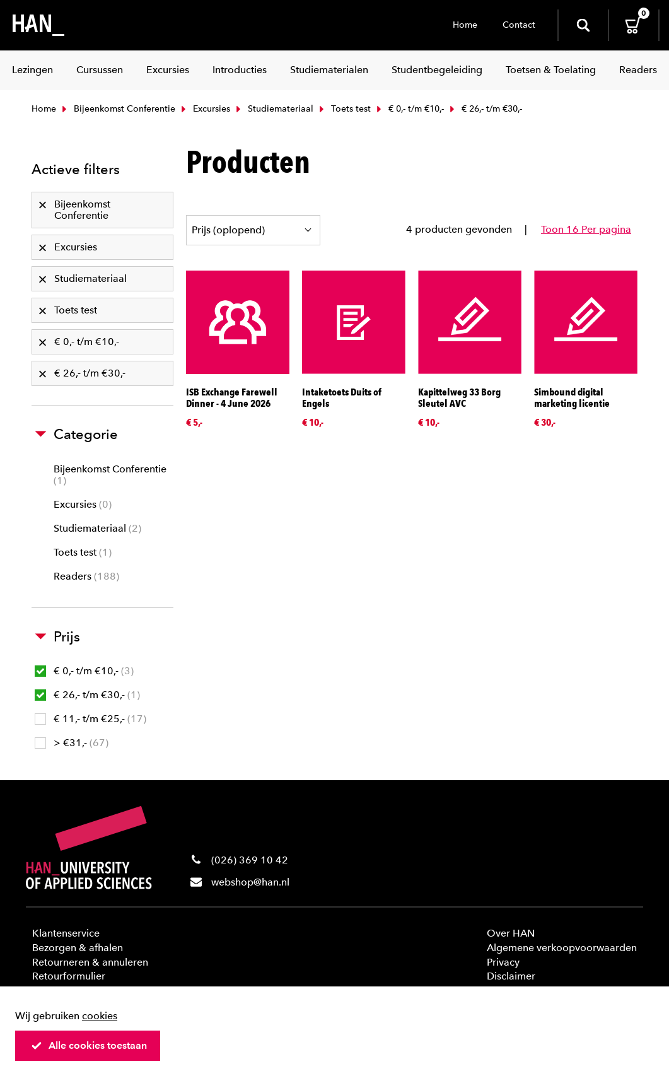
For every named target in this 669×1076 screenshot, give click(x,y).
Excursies (204, 108)
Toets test (344, 108)
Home (465, 25)
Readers (86, 576)
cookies (99, 1016)
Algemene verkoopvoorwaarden (562, 948)
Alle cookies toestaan (89, 1045)
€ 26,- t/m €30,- (87, 695)
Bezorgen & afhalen (77, 948)
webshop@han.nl (250, 882)
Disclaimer (511, 976)
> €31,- (71, 743)
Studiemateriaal (273, 108)
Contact (519, 25)
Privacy (503, 962)
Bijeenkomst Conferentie (117, 108)
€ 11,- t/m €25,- (90, 719)
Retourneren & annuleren (90, 962)
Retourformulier (68, 976)
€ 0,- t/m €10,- (409, 108)
